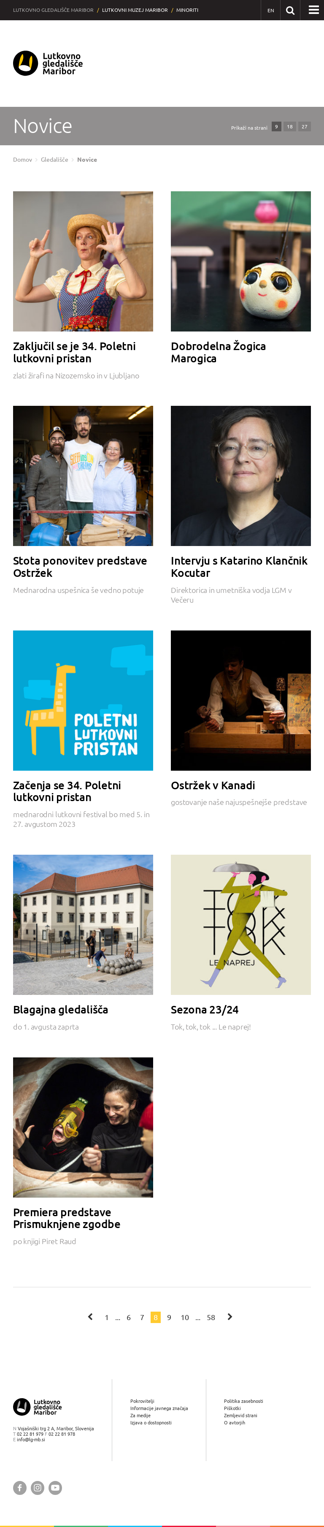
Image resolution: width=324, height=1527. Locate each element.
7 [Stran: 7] (142, 1317)
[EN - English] (270, 10)
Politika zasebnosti (243, 1401)
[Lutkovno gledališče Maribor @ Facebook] (20, 1488)
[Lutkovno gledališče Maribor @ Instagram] (37, 1488)
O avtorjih (234, 1422)
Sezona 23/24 (205, 1009)
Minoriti (187, 10)
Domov (22, 159)
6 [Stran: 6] (129, 1317)
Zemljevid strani (240, 1415)
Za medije (140, 1415)
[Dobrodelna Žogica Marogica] (241, 261)
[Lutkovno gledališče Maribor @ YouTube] (55, 1488)
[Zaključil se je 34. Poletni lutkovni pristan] (83, 261)
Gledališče (54, 159)
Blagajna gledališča (60, 1009)
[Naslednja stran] (229, 1316)
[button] (314, 10)
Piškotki (232, 1408)
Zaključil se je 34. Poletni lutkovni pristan (74, 352)
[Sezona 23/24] (241, 925)
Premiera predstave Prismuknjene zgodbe (67, 1218)
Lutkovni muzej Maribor (135, 10)
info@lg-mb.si (31, 1439)
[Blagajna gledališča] (83, 925)
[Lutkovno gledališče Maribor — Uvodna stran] (48, 63)
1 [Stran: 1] (107, 1317)
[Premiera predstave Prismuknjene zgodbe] (83, 1127)
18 (290, 126)
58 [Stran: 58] (211, 1317)
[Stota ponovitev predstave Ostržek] (83, 476)
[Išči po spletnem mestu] (290, 10)
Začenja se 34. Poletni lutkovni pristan (67, 791)
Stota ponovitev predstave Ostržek (80, 567)
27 (305, 126)
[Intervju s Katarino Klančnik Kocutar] (241, 476)
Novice (87, 159)
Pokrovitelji (142, 1401)
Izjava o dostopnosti (151, 1422)
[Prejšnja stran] (91, 1316)
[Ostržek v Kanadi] (241, 700)
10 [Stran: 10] (185, 1317)
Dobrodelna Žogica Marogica (218, 352)
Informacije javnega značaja (159, 1408)
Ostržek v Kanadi (213, 785)
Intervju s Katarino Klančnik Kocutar (239, 567)
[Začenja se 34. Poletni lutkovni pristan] (83, 700)
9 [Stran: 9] (169, 1317)
